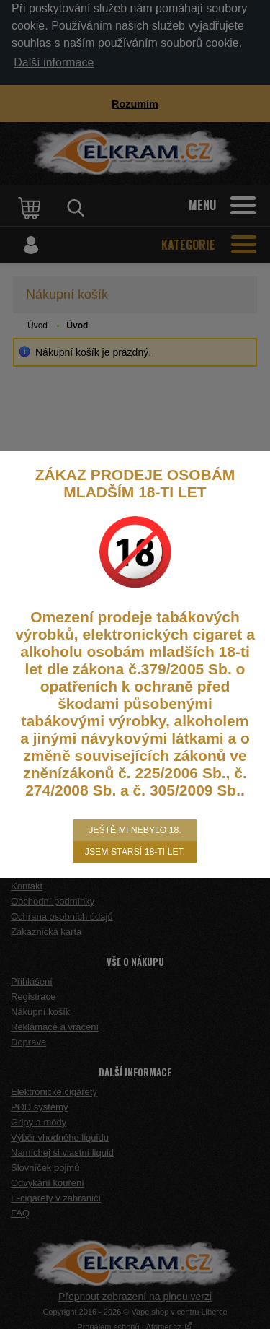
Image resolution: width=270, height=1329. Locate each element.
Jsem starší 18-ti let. (135, 852)
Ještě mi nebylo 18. (135, 830)
